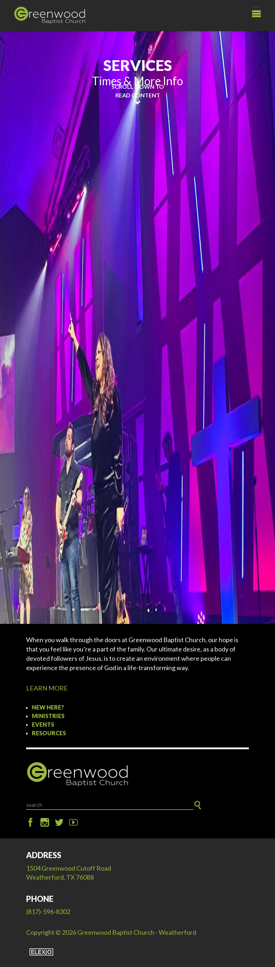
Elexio (41, 952)
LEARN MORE (47, 688)
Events (43, 724)
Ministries (48, 715)
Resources (49, 733)
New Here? (48, 707)
